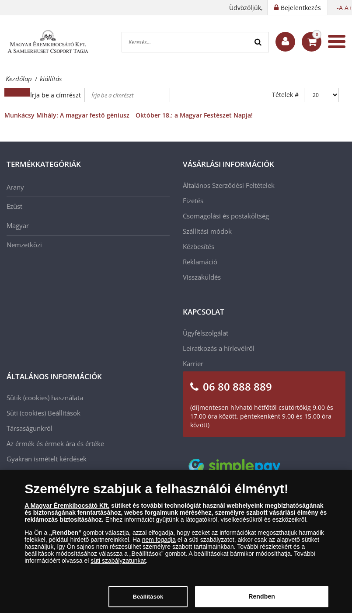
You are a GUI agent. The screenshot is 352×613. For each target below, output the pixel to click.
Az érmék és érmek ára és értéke (55, 443)
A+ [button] (348, 7)
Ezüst (14, 206)
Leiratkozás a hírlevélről (218, 348)
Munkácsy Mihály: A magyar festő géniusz (66, 115)
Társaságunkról (29, 428)
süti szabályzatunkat (118, 563)
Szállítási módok (207, 231)
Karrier (193, 363)
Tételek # (285, 94)
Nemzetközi (24, 244)
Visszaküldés (202, 277)
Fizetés (193, 200)
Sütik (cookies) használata (45, 397)
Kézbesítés (198, 246)
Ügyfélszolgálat (205, 333)
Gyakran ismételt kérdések (47, 458)
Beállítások (64, 413)
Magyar (18, 225)
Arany (15, 187)
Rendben (261, 599)
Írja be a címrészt (56, 95)
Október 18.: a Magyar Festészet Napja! (194, 115)
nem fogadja (159, 542)
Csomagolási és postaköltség (226, 215)
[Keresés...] (185, 42)
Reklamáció (200, 261)
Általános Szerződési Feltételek (229, 185)
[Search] (258, 42)
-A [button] (340, 7)
